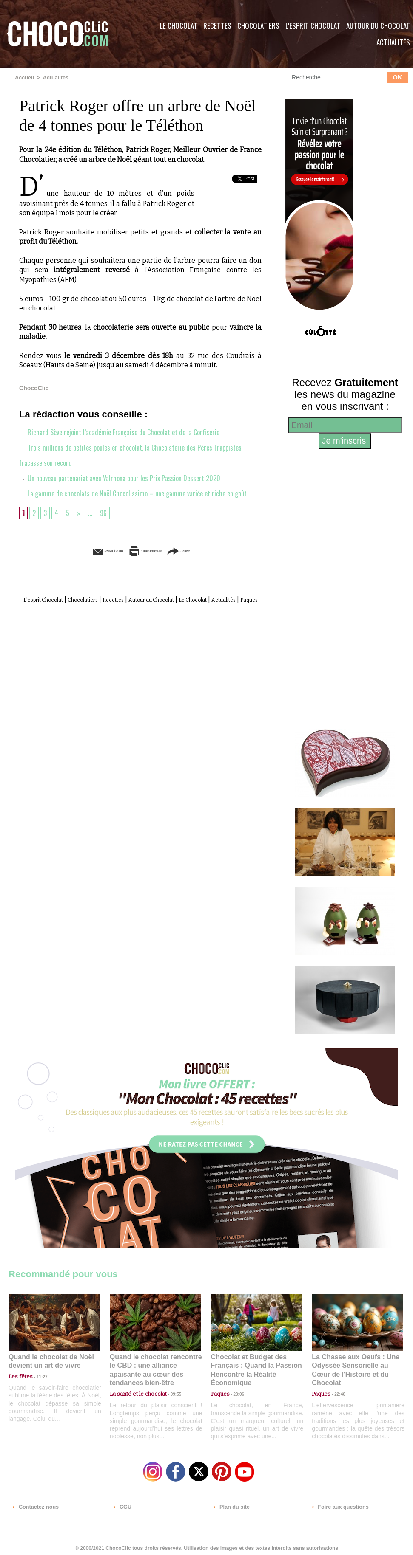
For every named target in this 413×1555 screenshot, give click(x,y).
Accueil (24, 78)
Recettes (217, 25)
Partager (219, 565)
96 (106, 527)
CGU (121, 1504)
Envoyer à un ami (75, 565)
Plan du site (230, 1504)
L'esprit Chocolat (312, 25)
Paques (160, 624)
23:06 (235, 1392)
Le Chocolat (178, 25)
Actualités (54, 78)
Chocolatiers (258, 25)
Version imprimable (153, 565)
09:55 (169, 1383)
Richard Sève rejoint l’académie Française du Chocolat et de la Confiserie (127, 431)
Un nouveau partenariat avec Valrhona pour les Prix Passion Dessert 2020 (128, 477)
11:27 (37, 1375)
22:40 (336, 1383)
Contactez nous (34, 1504)
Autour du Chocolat (188, 614)
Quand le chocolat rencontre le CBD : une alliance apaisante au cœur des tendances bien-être (155, 1365)
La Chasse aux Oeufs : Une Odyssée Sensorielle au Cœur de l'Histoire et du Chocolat (354, 1365)
